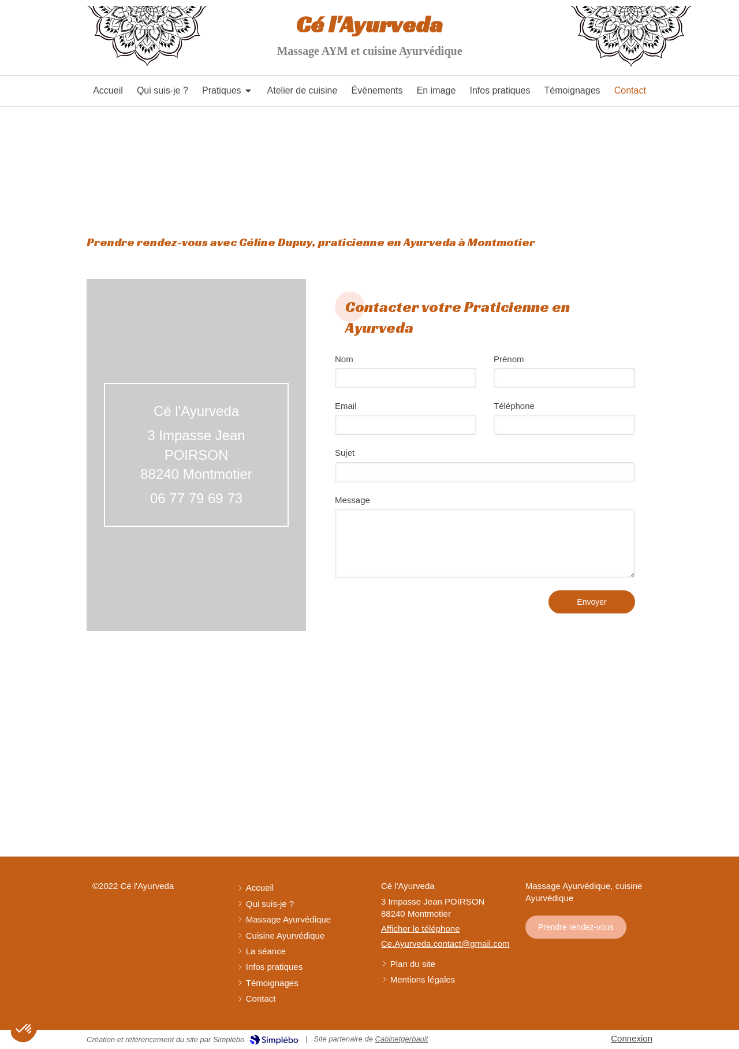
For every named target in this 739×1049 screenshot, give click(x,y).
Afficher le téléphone (420, 928)
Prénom (509, 359)
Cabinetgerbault (401, 1039)
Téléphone (514, 406)
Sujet (344, 452)
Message (352, 500)
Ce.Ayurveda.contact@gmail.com (445, 943)
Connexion (631, 1038)
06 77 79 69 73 (196, 498)
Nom (344, 359)
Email (346, 406)
